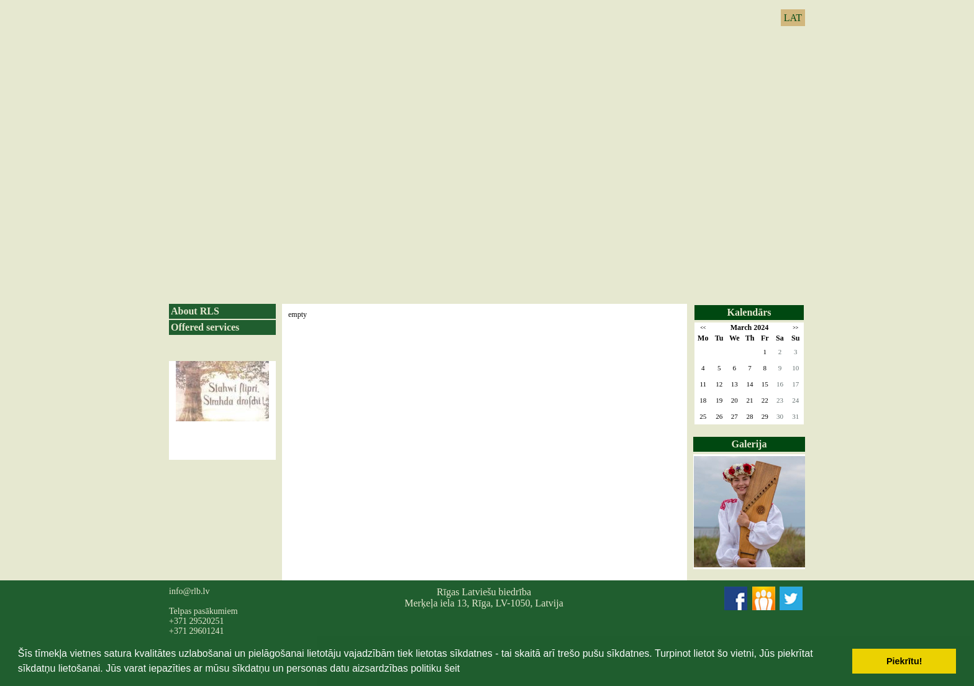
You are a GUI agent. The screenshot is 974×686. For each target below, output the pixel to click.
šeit (452, 668)
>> (795, 328)
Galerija (749, 444)
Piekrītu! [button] (904, 661)
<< (703, 328)
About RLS (195, 311)
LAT (793, 17)
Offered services (205, 327)
